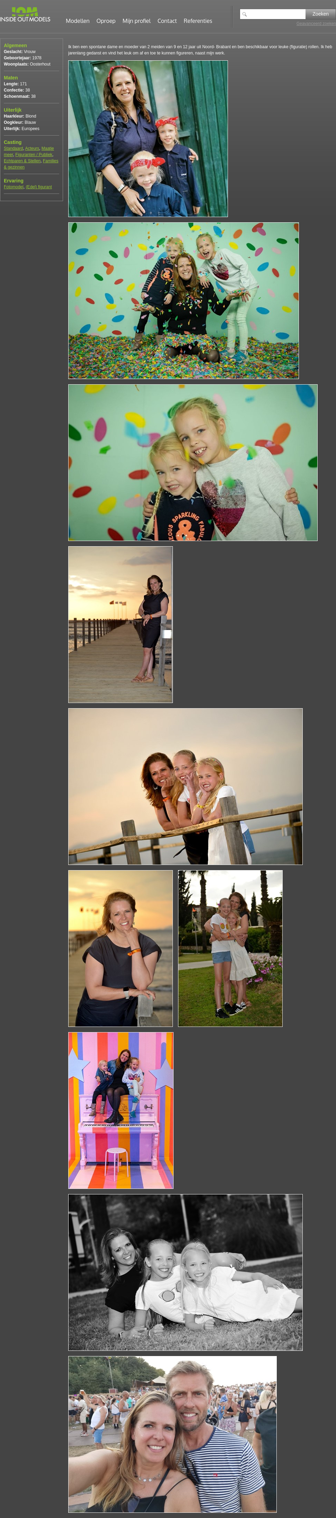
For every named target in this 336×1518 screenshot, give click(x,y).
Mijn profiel (137, 21)
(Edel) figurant (39, 187)
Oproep (106, 21)
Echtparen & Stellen (22, 160)
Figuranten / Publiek (33, 154)
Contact (167, 21)
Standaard (13, 148)
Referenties (198, 21)
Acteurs (32, 148)
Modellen (78, 21)
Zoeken (320, 14)
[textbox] (278, 14)
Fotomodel (14, 187)
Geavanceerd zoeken (316, 23)
